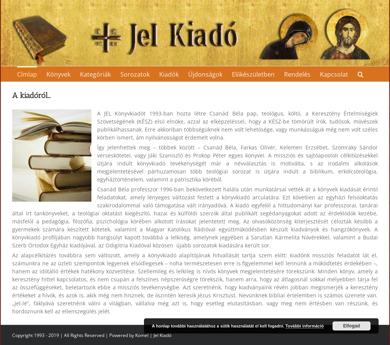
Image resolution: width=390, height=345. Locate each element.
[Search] (360, 74)
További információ (304, 326)
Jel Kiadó (162, 335)
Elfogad (351, 326)
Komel (142, 335)
